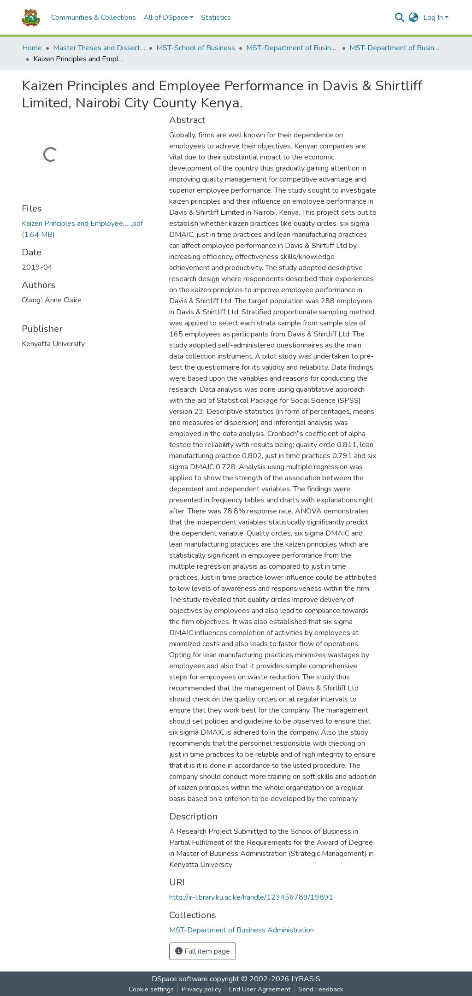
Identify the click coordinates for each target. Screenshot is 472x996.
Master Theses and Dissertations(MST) (99, 48)
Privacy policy (201, 989)
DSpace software (180, 979)
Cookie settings (151, 989)
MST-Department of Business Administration (292, 48)
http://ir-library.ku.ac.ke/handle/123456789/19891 (251, 897)
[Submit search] (400, 18)
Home (32, 48)
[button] (413, 17)
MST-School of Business (195, 48)
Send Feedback (320, 989)
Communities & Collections (93, 17)
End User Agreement (259, 989)
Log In (433, 17)
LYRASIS (305, 979)
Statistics (216, 17)
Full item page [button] (202, 951)
